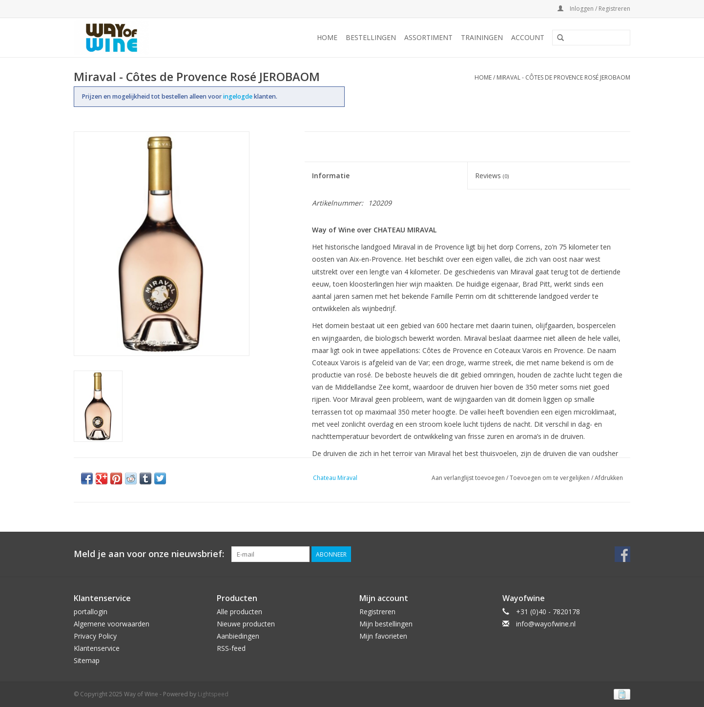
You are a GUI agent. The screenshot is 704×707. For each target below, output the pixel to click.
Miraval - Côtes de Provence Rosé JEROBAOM (563, 77)
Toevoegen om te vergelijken (550, 478)
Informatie (331, 175)
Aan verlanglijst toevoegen (468, 478)
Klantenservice (97, 648)
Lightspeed (213, 694)
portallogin (90, 611)
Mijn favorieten (383, 636)
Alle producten (239, 611)
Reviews (492, 175)
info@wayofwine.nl (546, 623)
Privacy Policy (95, 636)
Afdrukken (609, 478)
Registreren (377, 611)
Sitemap (87, 660)
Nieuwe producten (246, 623)
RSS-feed (231, 648)
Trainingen (482, 37)
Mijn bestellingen (386, 623)
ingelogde (238, 96)
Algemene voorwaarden (111, 623)
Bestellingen (371, 37)
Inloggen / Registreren (594, 8)
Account (527, 37)
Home (327, 37)
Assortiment (428, 37)
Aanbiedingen (238, 636)
